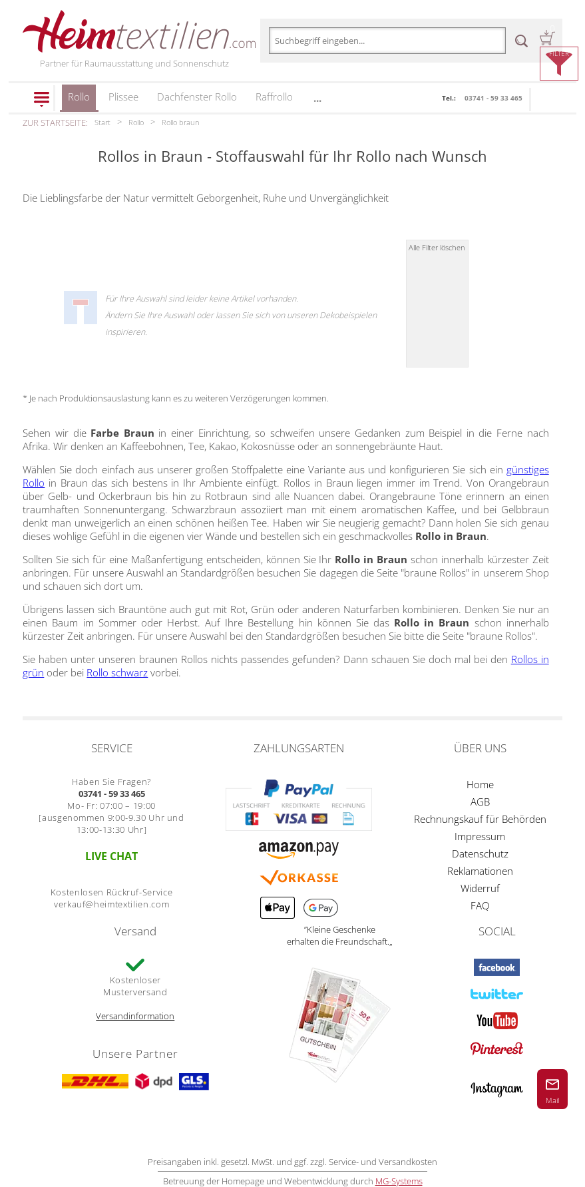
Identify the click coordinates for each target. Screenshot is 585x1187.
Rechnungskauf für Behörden (480, 819)
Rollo (79, 101)
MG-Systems (399, 1181)
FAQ (480, 905)
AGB (480, 801)
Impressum (480, 836)
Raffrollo (274, 96)
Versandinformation (135, 1016)
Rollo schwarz (117, 672)
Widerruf (480, 888)
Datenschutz (480, 853)
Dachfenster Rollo (197, 96)
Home (480, 784)
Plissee (123, 96)
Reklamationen (480, 870)
